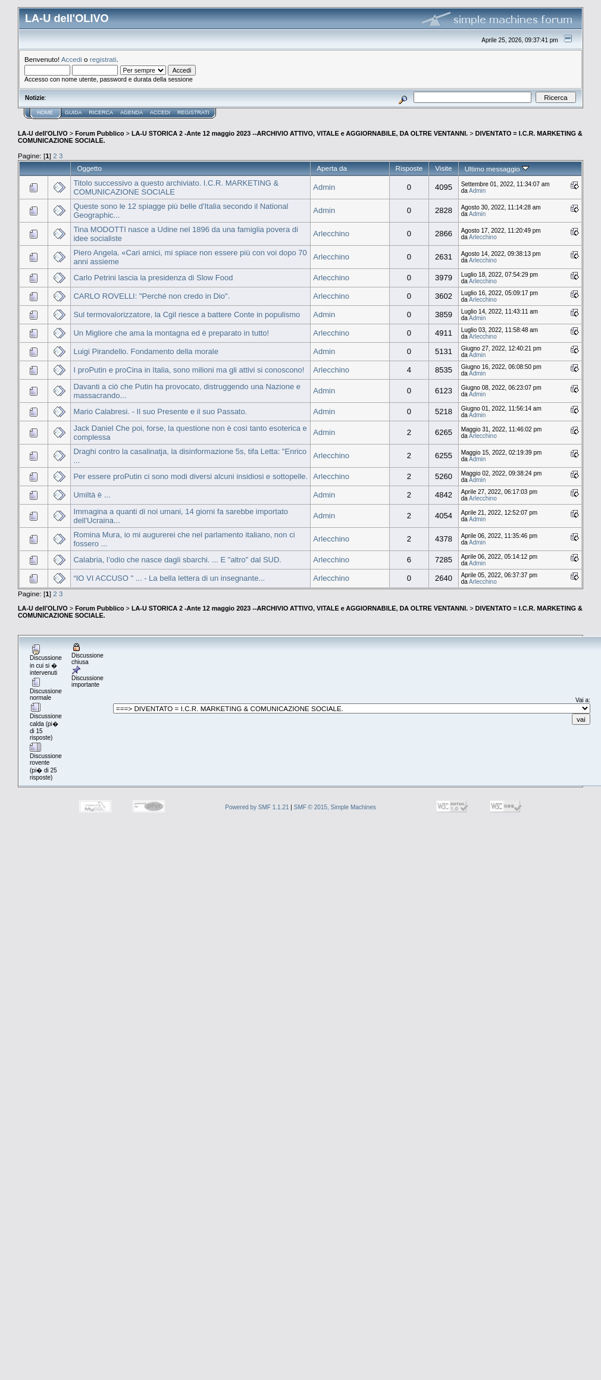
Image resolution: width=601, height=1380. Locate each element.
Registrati (193, 112)
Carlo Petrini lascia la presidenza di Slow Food (153, 277)
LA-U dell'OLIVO (43, 133)
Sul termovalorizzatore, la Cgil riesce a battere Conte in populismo (186, 314)
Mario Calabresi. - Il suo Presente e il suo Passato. (160, 411)
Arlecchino (331, 233)
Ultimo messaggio (497, 169)
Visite (443, 168)
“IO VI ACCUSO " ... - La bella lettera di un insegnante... (169, 578)
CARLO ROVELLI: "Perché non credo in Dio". (151, 296)
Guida (73, 112)
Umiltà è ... (91, 494)
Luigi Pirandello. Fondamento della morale (145, 351)
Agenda (131, 112)
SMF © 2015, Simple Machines (335, 807)
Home (45, 112)
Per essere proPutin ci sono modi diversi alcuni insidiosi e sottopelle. (190, 476)
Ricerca (101, 112)
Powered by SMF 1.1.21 (257, 807)
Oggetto (89, 168)
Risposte (409, 168)
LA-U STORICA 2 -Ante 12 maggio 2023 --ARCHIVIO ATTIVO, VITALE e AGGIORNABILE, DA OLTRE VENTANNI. (300, 133)
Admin (324, 187)
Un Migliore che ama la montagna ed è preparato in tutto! (171, 332)
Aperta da (332, 168)
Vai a (582, 700)
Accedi (71, 59)
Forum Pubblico (99, 133)
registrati (103, 59)
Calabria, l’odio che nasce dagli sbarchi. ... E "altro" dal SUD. (177, 559)
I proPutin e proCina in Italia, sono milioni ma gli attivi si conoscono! (188, 369)
